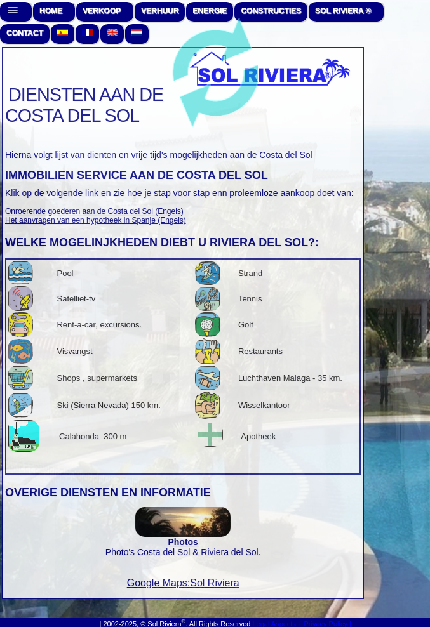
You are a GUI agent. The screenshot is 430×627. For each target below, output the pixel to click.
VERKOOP (102, 10)
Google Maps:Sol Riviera (183, 583)
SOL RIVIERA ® (343, 10)
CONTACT (24, 33)
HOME (50, 10)
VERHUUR (159, 10)
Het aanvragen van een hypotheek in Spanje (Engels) (95, 220)
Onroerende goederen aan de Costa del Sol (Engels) (94, 211)
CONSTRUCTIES (271, 10)
